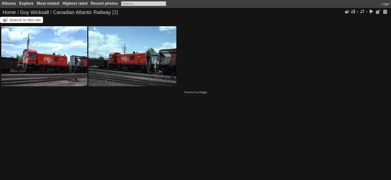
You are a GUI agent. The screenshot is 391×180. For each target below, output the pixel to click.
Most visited (48, 3)
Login (385, 4)
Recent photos (104, 3)
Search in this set (25, 20)
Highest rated (75, 3)
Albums (9, 3)
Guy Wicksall (34, 12)
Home (9, 12)
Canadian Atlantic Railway (82, 12)
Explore (26, 3)
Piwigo (203, 92)
